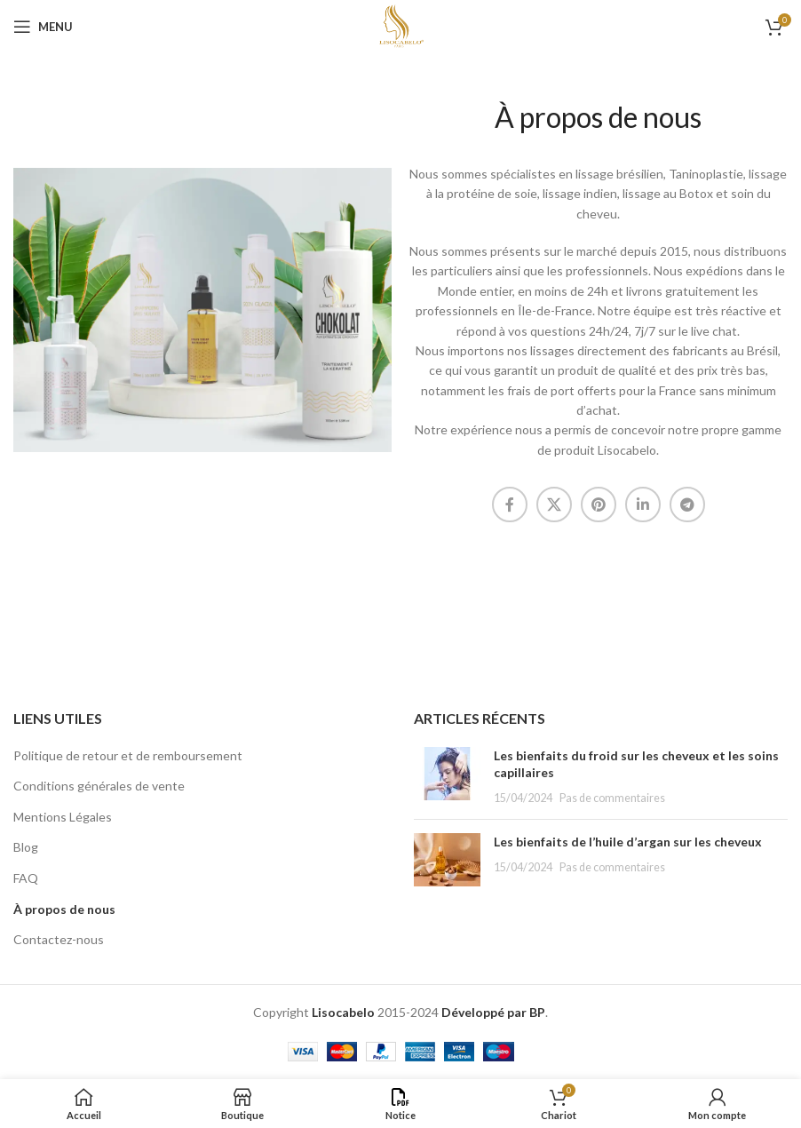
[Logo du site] (400, 25)
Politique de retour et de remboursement (127, 755)
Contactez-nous (58, 939)
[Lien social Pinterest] (598, 504)
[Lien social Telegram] (687, 504)
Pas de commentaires (612, 798)
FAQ (25, 878)
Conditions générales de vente (99, 785)
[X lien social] (554, 504)
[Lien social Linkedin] (643, 504)
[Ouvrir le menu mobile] (43, 26)
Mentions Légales (62, 816)
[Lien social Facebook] (509, 504)
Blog (25, 846)
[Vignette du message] (447, 776)
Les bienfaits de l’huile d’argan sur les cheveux (628, 841)
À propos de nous (64, 909)
